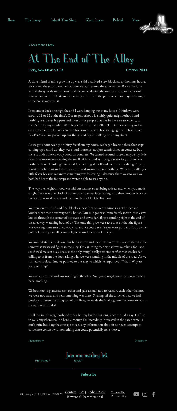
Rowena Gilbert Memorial (85, 396)
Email (77, 360)
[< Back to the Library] (42, 44)
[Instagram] (144, 394)
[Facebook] (153, 394)
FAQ (83, 391)
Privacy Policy (118, 396)
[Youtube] (136, 394)
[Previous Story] (40, 340)
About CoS (97, 391)
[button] (94, 20)
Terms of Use (118, 392)
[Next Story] (138, 340)
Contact (70, 391)
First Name (41, 360)
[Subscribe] (87, 374)
